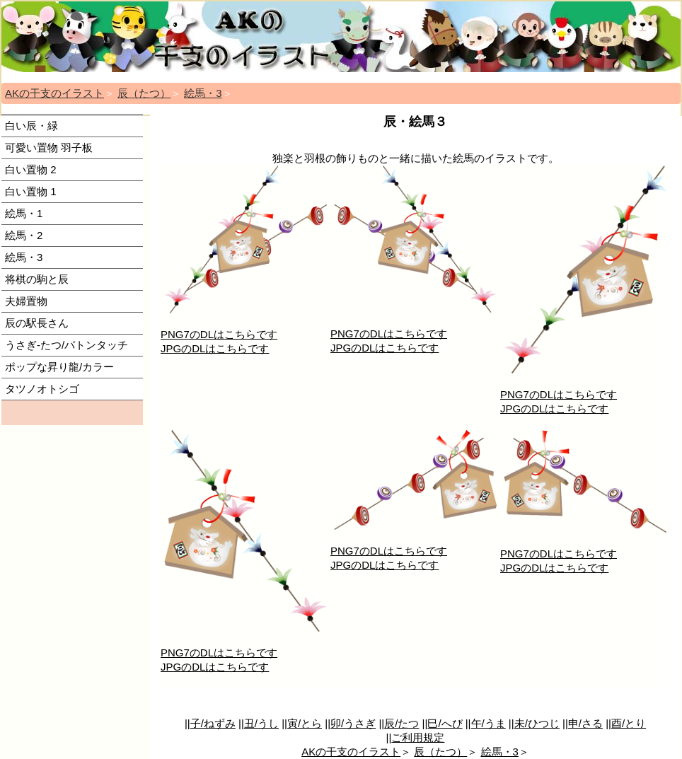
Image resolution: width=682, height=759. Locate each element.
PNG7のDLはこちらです (219, 334)
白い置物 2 (31, 169)
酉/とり (628, 723)
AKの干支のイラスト (54, 93)
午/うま (488, 723)
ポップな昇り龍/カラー (59, 367)
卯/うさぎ (353, 723)
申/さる (585, 723)
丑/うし (261, 723)
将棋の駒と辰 (37, 279)
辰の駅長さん (37, 323)
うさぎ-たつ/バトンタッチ (66, 345)
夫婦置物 (26, 301)
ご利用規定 (417, 737)
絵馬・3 (202, 93)
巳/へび (444, 723)
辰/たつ (401, 723)
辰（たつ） (143, 93)
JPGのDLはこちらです (215, 348)
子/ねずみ (213, 723)
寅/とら (304, 723)
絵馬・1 (23, 213)
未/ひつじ (537, 723)
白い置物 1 (31, 191)
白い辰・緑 (31, 126)
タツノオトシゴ (42, 389)
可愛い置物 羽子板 (49, 147)
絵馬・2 (23, 235)
